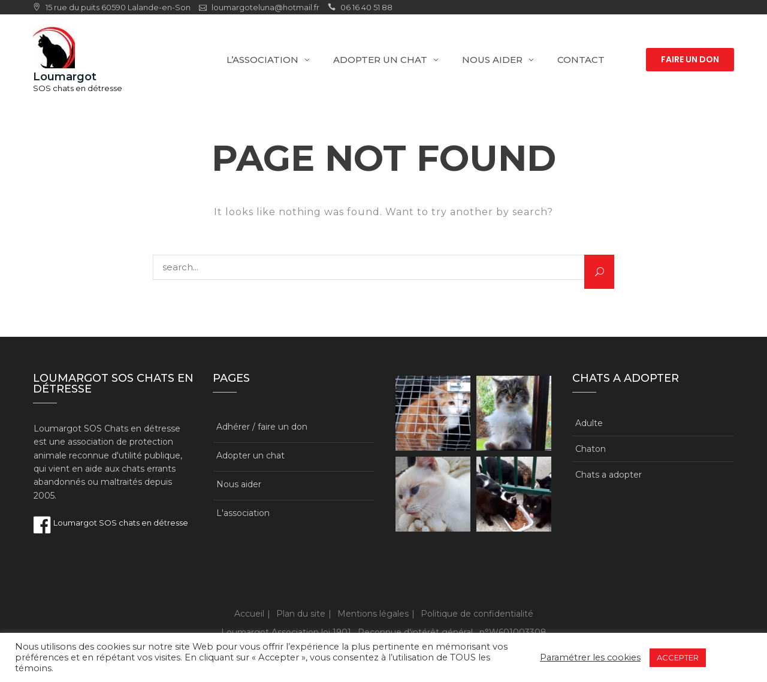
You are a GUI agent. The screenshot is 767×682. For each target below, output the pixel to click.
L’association (262, 59)
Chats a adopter (608, 474)
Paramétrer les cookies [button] (590, 657)
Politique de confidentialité (477, 613)
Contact (581, 59)
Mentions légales (373, 613)
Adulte (589, 423)
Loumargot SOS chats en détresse (111, 522)
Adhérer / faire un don (261, 426)
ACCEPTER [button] (678, 657)
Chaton (590, 448)
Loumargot (64, 76)
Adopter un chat (380, 59)
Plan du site (300, 613)
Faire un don (690, 59)
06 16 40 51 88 (366, 7)
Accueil (249, 613)
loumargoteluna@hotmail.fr (265, 7)
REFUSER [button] (730, 657)
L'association (243, 513)
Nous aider (492, 59)
